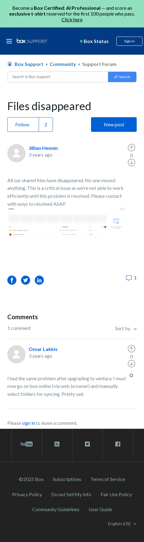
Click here (72, 19)
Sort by (123, 328)
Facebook (11, 280)
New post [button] (114, 124)
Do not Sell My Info (71, 494)
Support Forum (99, 64)
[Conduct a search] (58, 77)
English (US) (120, 523)
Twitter (25, 280)
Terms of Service (107, 479)
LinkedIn (39, 280)
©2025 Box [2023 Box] (31, 479)
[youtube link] (27, 444)
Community (63, 64)
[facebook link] (118, 444)
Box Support (29, 64)
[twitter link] (87, 444)
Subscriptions (67, 479)
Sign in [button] (129, 41)
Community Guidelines (55, 509)
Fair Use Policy (116, 494)
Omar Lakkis (43, 349)
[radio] (131, 147)
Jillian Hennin (43, 148)
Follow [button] (22, 124)
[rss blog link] (57, 444)
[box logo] (32, 40)
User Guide (100, 509)
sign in (28, 423)
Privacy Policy (27, 494)
